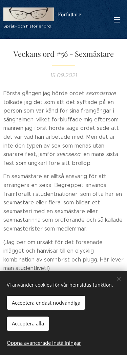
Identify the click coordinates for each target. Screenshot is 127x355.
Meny (117, 19)
